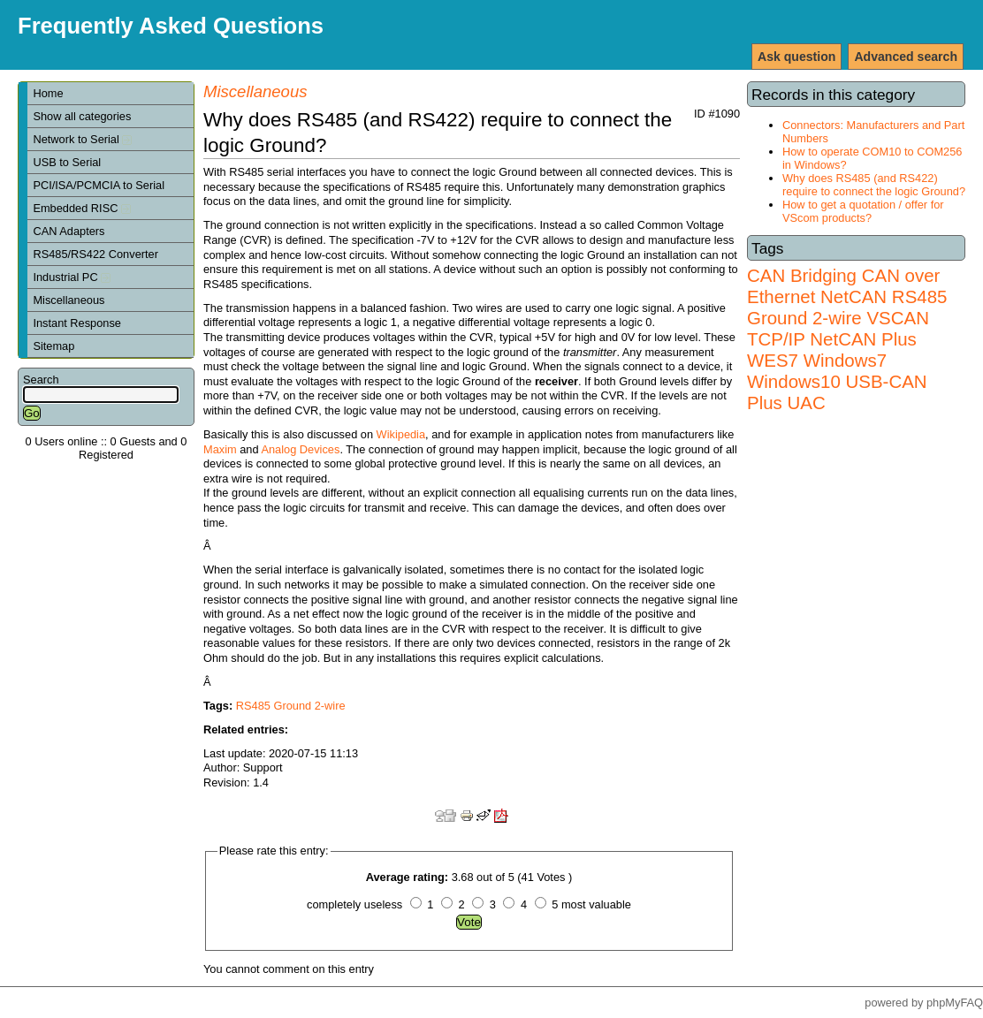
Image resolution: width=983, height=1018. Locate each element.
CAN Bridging (802, 275)
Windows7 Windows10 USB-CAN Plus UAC (837, 381)
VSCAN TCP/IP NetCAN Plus (838, 328)
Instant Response (77, 323)
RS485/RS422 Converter (95, 254)
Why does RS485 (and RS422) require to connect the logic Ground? (873, 184)
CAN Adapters (68, 231)
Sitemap (53, 346)
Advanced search (905, 56)
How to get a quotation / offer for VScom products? (863, 211)
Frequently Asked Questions (171, 25)
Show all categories (82, 116)
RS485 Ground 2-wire (847, 307)
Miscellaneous (68, 300)
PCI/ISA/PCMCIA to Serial (98, 185)
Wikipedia (401, 434)
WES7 (772, 360)
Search (41, 379)
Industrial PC (71, 277)
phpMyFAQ (954, 1002)
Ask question (796, 56)
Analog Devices (300, 449)
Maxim (220, 449)
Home (48, 93)
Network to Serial (82, 139)
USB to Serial (67, 162)
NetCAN (853, 296)
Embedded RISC (82, 208)
